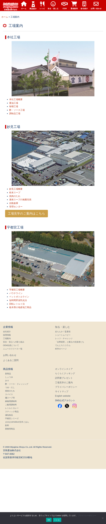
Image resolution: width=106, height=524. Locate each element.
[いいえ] (102, 518)
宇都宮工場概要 (17, 289)
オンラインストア (64, 369)
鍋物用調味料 (11, 401)
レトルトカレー (12, 408)
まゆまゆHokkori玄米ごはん (17, 422)
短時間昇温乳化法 (18, 300)
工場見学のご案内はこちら (26, 213)
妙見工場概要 (15, 189)
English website (62, 396)
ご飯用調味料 (11, 405)
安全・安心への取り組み (13, 342)
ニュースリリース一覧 (12, 349)
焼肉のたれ (14, 196)
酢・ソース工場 (17, 110)
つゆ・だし (10, 387)
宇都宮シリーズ (12, 418)
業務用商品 (10, 429)
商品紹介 (33, 5)
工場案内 (7, 338)
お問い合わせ (96, 5)
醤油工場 (13, 103)
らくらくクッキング (65, 373)
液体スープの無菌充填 (20, 199)
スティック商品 (12, 411)
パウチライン (15, 293)
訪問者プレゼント (64, 378)
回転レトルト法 (17, 304)
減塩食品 (9, 415)
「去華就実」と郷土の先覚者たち (69, 342)
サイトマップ (61, 391)
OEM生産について (11, 345)
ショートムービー (63, 335)
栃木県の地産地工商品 (20, 307)
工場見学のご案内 (64, 382)
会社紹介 (84, 5)
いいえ (57, 520)
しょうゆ (9, 377)
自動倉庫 (13, 203)
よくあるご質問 (10, 360)
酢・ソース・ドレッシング (16, 384)
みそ (7, 380)
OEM (64, 5)
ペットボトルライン (19, 297)
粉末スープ (14, 192)
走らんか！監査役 (63, 331)
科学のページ (61, 349)
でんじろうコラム (63, 345)
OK (48, 520)
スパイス (9, 394)
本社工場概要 (15, 99)
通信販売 (74, 5)
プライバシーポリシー (66, 387)
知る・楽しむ (53, 5)
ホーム (24, 5)
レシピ (42, 5)
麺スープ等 (10, 398)
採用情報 (7, 335)
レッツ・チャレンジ (63, 338)
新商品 (8, 374)
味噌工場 (13, 106)
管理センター (15, 206)
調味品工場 (14, 113)
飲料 (7, 425)
